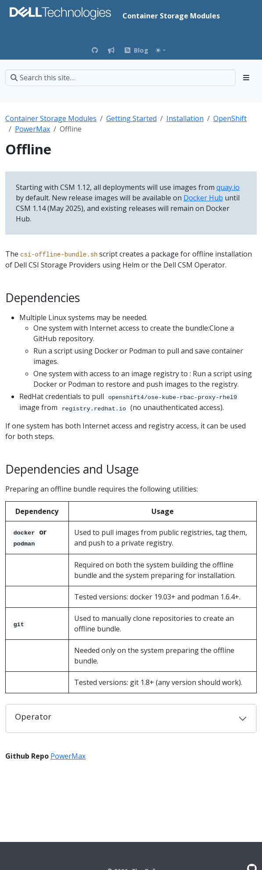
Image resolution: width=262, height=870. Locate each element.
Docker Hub (203, 198)
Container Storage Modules (51, 118)
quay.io (228, 187)
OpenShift (230, 118)
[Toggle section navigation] (246, 78)
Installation (185, 118)
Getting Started (131, 118)
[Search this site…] (120, 77)
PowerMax (32, 129)
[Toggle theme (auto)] (160, 50)
